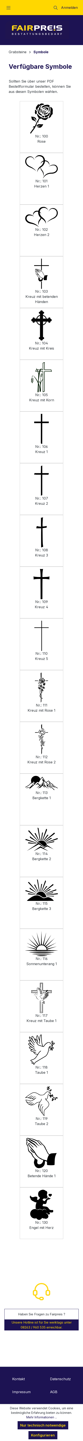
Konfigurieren (43, 1435)
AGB (53, 1392)
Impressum (21, 1392)
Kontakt (18, 1379)
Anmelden (69, 7)
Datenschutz (60, 1379)
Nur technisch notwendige (43, 1425)
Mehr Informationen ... (41, 1417)
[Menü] (8, 7)
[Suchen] (56, 7)
